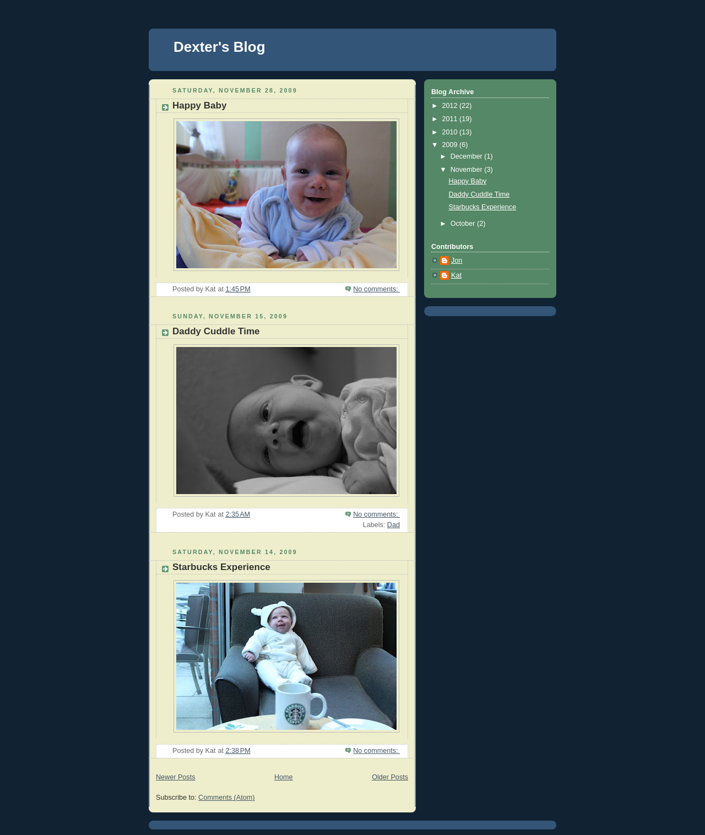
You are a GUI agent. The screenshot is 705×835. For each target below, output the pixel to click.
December (468, 156)
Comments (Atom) (226, 797)
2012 (451, 106)
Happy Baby (199, 105)
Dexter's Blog (219, 47)
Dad (393, 525)
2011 (451, 119)
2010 (451, 132)
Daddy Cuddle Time (216, 331)
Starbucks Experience (221, 567)
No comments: (376, 289)
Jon (456, 260)
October (464, 223)
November (468, 169)
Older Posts (390, 777)
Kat (456, 275)
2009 (451, 145)
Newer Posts (175, 777)
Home (283, 777)
